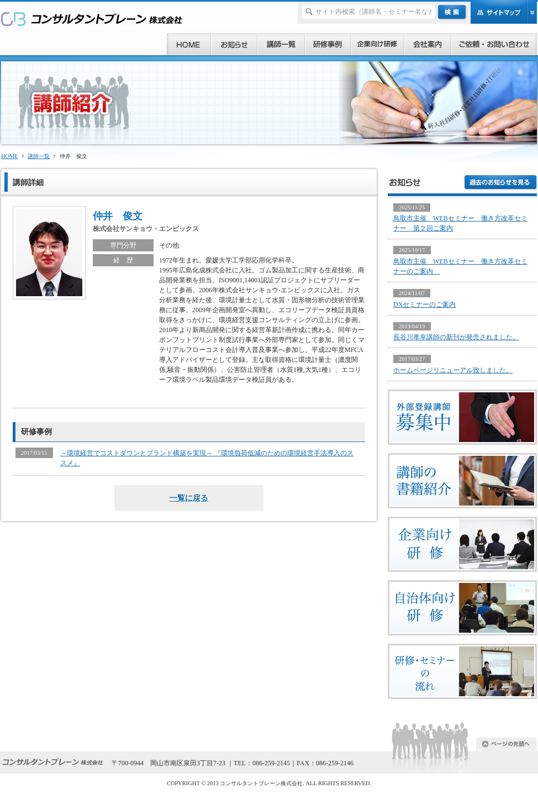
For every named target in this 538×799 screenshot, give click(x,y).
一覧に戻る (189, 497)
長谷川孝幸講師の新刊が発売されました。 (456, 337)
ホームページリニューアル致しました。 (453, 370)
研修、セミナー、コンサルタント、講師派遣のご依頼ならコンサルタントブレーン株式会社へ (92, 18)
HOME (9, 156)
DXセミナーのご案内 (424, 304)
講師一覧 (39, 156)
